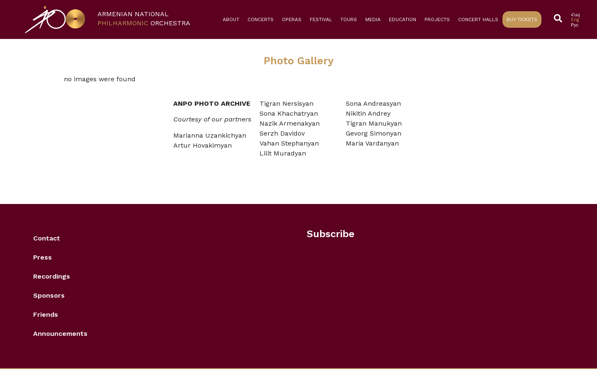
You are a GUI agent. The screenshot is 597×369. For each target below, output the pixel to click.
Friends (45, 314)
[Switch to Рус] (575, 25)
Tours (348, 19)
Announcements (60, 333)
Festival (321, 19)
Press (42, 257)
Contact (46, 238)
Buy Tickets (522, 19)
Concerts (261, 19)
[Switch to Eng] (575, 19)
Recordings (51, 276)
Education (402, 19)
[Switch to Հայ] (575, 14)
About (231, 19)
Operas (291, 19)
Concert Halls (478, 19)
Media (373, 19)
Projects (437, 19)
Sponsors (49, 295)
